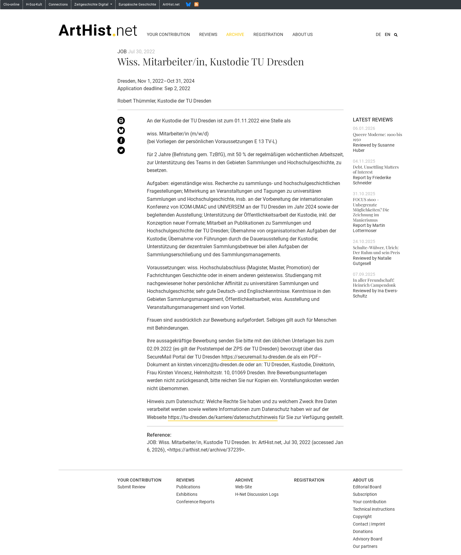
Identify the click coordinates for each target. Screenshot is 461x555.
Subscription (365, 494)
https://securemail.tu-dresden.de (257, 357)
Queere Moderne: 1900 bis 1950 (377, 136)
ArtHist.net (171, 4)
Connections (58, 4)
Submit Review (131, 486)
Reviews (208, 34)
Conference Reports (195, 501)
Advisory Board (367, 538)
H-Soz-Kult (34, 4)
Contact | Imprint (369, 524)
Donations (363, 531)
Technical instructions (374, 509)
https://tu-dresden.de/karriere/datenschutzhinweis (223, 417)
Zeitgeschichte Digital (91, 4)
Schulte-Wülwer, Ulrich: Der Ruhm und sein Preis (376, 249)
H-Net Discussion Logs (257, 494)
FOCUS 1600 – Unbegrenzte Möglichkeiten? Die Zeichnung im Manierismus (371, 209)
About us (302, 34)
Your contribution (168, 34)
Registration (268, 34)
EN (387, 34)
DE (378, 34)
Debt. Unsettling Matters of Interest (376, 169)
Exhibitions (186, 494)
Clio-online (11, 4)
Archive (235, 34)
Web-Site (243, 486)
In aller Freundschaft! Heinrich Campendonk (374, 282)
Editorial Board (367, 486)
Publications (188, 486)
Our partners (365, 546)
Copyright (362, 516)
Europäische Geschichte (137, 4)
